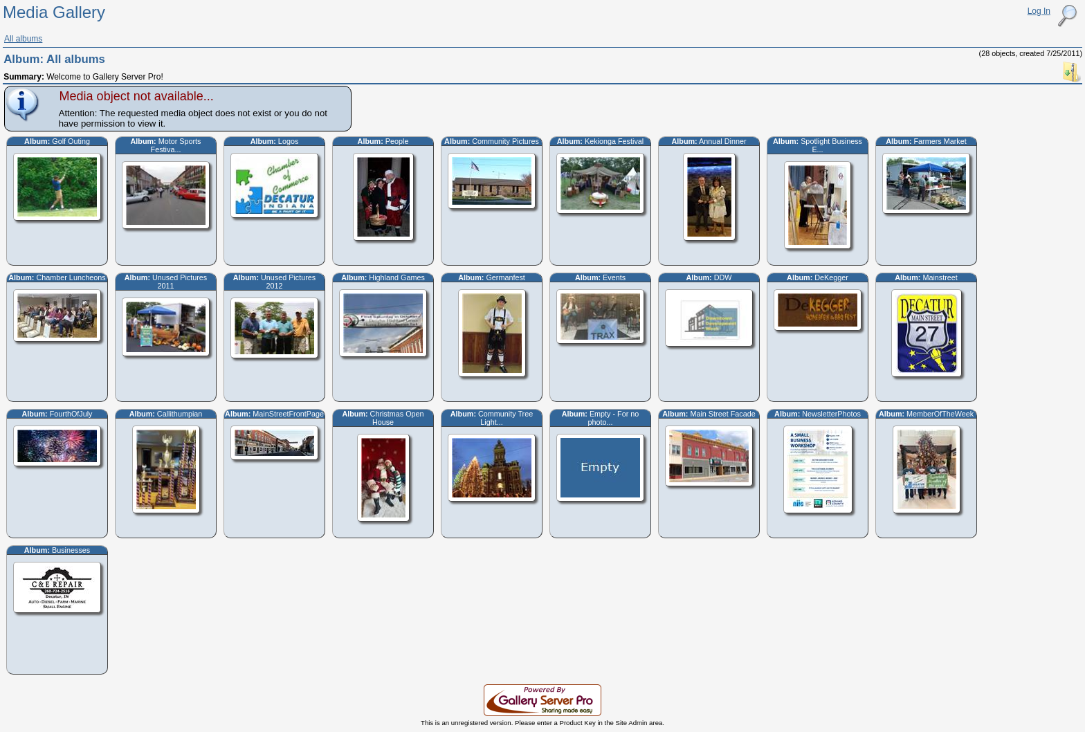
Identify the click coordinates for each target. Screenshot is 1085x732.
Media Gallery (54, 12)
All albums (23, 39)
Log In (1039, 11)
